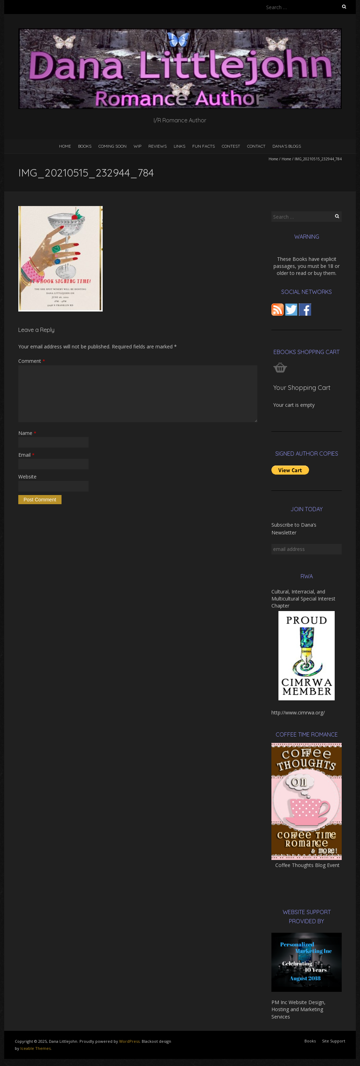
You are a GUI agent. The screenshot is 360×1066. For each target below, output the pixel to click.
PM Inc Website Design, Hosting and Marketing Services (298, 1009)
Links (179, 146)
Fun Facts (203, 146)
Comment (31, 361)
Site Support (333, 1040)
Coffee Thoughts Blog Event (307, 865)
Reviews (157, 146)
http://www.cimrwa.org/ (298, 712)
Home (65, 146)
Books (84, 146)
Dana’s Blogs (286, 146)
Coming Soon (112, 146)
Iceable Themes (35, 1048)
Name (27, 433)
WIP (137, 146)
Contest (231, 146)
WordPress (129, 1041)
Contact (256, 146)
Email (26, 454)
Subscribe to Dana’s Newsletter (293, 528)
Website (27, 476)
